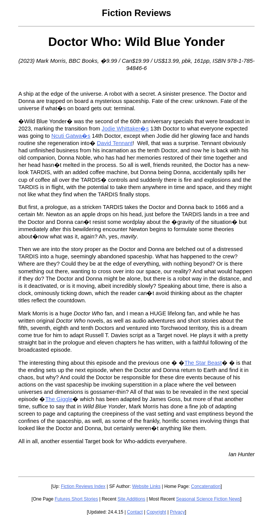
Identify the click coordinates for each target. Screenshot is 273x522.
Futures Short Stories (76, 499)
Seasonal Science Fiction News (208, 499)
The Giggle (59, 399)
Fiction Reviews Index (83, 486)
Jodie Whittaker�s (125, 129)
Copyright (156, 512)
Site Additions (131, 499)
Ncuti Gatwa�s (70, 136)
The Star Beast (203, 363)
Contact (135, 512)
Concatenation (205, 486)
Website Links (146, 486)
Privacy (177, 512)
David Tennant (114, 143)
